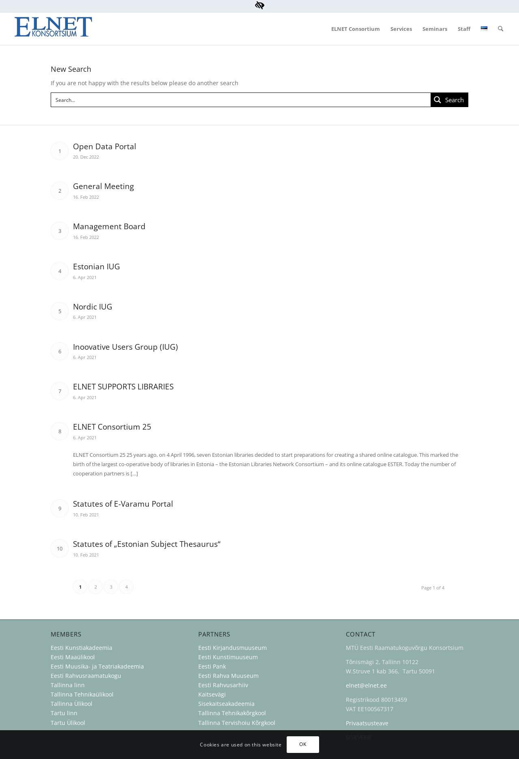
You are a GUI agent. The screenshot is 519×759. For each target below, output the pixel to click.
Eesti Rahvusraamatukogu (86, 675)
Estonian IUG (96, 266)
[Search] (500, 29)
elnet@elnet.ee (366, 685)
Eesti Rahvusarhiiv (224, 685)
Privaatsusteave (367, 723)
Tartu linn (64, 713)
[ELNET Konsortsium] (53, 29)
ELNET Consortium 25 (112, 426)
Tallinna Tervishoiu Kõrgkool (236, 723)
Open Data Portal (104, 146)
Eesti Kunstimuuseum (228, 657)
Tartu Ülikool (68, 723)
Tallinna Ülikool (71, 703)
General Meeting (103, 186)
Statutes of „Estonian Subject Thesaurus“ (147, 544)
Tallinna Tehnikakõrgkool (232, 713)
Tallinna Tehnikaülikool (82, 694)
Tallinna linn (68, 685)
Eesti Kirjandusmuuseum (232, 647)
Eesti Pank (212, 666)
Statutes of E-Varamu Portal (123, 504)
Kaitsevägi (212, 694)
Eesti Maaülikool (73, 657)
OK (302, 744)
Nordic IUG (92, 306)
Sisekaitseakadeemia (226, 703)
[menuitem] (355, 29)
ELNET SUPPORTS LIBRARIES (123, 386)
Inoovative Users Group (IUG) (125, 347)
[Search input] (241, 99)
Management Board (109, 226)
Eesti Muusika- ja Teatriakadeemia (97, 666)
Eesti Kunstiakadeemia (81, 647)
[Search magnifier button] (449, 100)
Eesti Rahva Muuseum (228, 675)
